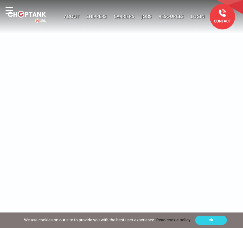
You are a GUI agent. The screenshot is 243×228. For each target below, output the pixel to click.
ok (211, 220)
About (71, 16)
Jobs (146, 16)
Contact (222, 21)
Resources (171, 16)
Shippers (96, 16)
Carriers (124, 16)
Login (198, 16)
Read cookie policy (172, 220)
